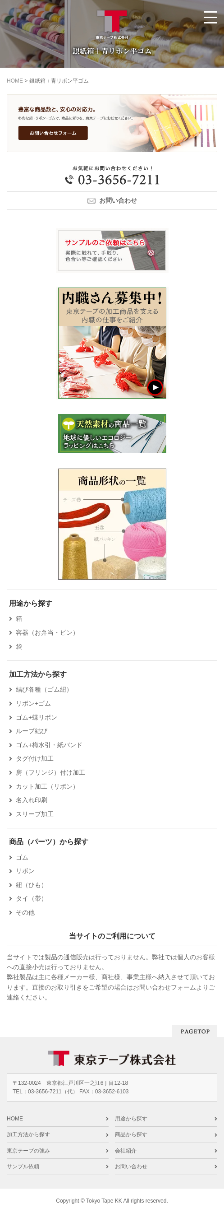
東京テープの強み (28, 1151)
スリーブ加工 (35, 814)
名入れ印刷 (31, 800)
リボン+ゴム (33, 703)
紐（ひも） (31, 884)
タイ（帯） (31, 898)
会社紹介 (126, 1151)
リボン (25, 870)
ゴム (22, 857)
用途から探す (131, 1118)
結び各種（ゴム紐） (44, 689)
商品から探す (131, 1134)
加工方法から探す (28, 1134)
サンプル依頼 (23, 1166)
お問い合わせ (118, 200)
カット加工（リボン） (47, 786)
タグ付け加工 (35, 758)
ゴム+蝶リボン (36, 717)
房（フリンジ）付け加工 (50, 772)
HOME (15, 1118)
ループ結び (31, 730)
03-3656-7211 (45, 1091)
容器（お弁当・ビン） (47, 632)
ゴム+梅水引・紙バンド (49, 744)
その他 (25, 912)
